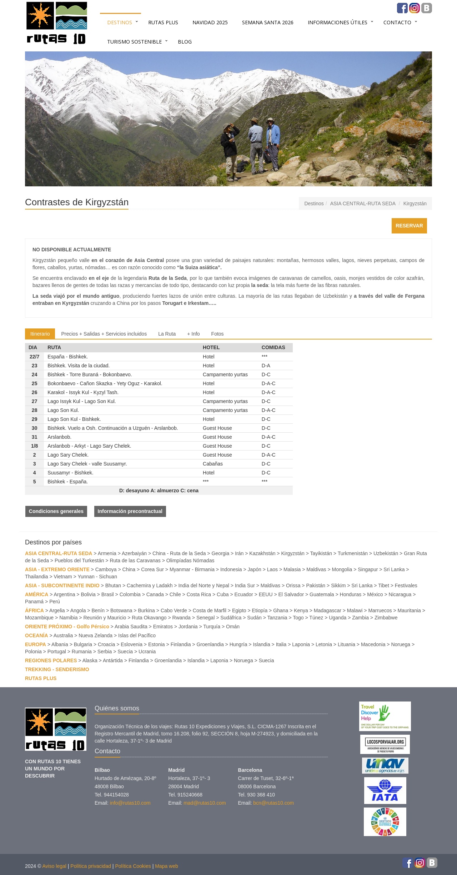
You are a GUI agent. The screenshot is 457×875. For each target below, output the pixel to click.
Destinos (119, 22)
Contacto (397, 22)
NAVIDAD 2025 (210, 22)
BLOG (185, 41)
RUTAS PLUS (163, 22)
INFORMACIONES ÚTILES (337, 22)
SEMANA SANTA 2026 (267, 22)
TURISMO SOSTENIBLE (134, 41)
